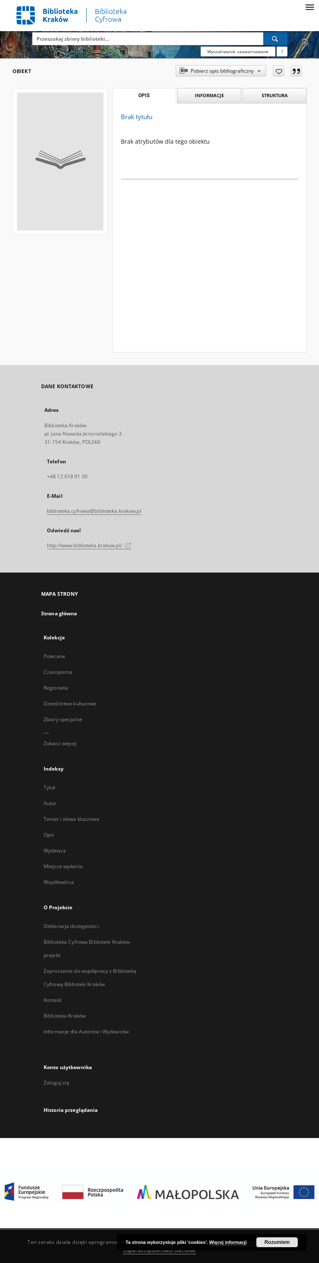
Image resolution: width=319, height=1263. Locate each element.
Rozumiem (277, 1242)
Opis (49, 834)
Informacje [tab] (209, 95)
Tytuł (49, 787)
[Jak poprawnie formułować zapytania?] (282, 51)
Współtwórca (59, 882)
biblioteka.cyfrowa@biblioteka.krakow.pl (94, 510)
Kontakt (52, 1000)
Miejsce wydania (63, 866)
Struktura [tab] (275, 95)
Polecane (54, 656)
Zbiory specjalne (63, 719)
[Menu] (309, 6)
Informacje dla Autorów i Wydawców (86, 1031)
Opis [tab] (144, 95)
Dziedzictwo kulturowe (70, 703)
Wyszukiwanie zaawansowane (238, 51)
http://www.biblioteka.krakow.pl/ (89, 545)
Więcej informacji (228, 1242)
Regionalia (56, 687)
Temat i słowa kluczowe (71, 818)
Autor (50, 803)
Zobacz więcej (60, 743)
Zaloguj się (56, 1082)
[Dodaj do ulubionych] (278, 71)
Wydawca (55, 850)
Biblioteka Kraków (65, 1015)
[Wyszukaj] (275, 38)
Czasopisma (58, 672)
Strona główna (59, 613)
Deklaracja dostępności (71, 926)
